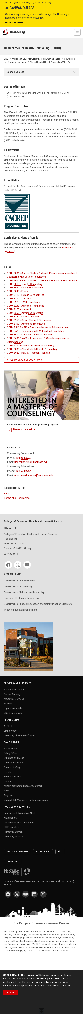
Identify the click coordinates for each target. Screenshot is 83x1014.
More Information (14, 22)
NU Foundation (11, 827)
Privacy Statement (13, 831)
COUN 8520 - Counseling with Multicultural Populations (36, 331)
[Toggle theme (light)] (59, 851)
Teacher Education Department (20, 609)
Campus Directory (13, 762)
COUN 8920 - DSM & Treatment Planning (28, 352)
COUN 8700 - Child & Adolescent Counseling (30, 345)
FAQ (6, 493)
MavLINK (8, 703)
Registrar (8, 795)
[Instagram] (43, 894)
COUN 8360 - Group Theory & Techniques (29, 320)
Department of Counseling (18, 586)
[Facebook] (8, 565)
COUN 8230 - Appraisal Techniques (25, 305)
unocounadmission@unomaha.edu (33, 475)
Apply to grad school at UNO (24, 359)
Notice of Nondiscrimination (19, 822)
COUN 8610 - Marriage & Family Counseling (30, 334)
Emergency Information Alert (19, 813)
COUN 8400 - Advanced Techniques (26, 323)
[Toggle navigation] (77, 32)
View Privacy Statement (58, 985)
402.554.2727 (23, 457)
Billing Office (10, 753)
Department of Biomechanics (19, 580)
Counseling (17, 32)
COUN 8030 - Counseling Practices (25, 287)
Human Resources (13, 776)
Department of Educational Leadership (24, 592)
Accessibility (10, 748)
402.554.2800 (12, 861)
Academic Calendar (14, 689)
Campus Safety (12, 767)
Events (7, 772)
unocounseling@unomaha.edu (31, 462)
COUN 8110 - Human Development (25, 294)
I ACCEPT (11, 992)
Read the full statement (57, 950)
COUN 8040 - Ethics (17, 291)
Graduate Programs (17, 62)
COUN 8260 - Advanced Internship (25, 313)
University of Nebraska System (20, 735)
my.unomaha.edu (13, 708)
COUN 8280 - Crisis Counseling (23, 316)
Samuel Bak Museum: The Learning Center (26, 800)
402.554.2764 (23, 470)
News (7, 790)
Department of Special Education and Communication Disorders (38, 604)
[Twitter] (17, 565)
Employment (10, 730)
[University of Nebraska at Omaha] (6, 32)
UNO (6, 59)
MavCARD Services (14, 699)
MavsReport (10, 818)
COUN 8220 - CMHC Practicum (23, 302)
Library (7, 781)
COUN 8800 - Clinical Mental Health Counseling (32, 349)
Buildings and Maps (14, 758)
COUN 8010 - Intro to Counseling (24, 284)
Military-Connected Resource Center (23, 786)
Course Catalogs (12, 694)
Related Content (15, 72)
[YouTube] (27, 565)
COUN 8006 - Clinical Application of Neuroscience (42, 280)
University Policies (13, 836)
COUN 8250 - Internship (19, 309)
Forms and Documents (17, 497)
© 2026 (8, 884)
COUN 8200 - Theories (19, 298)
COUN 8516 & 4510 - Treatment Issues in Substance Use (37, 327)
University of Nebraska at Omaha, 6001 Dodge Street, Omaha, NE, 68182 (39, 881)
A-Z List (8, 726)
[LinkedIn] (34, 894)
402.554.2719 (11, 554)
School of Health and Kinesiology (21, 598)
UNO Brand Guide (13, 713)
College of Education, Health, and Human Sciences (36, 59)
